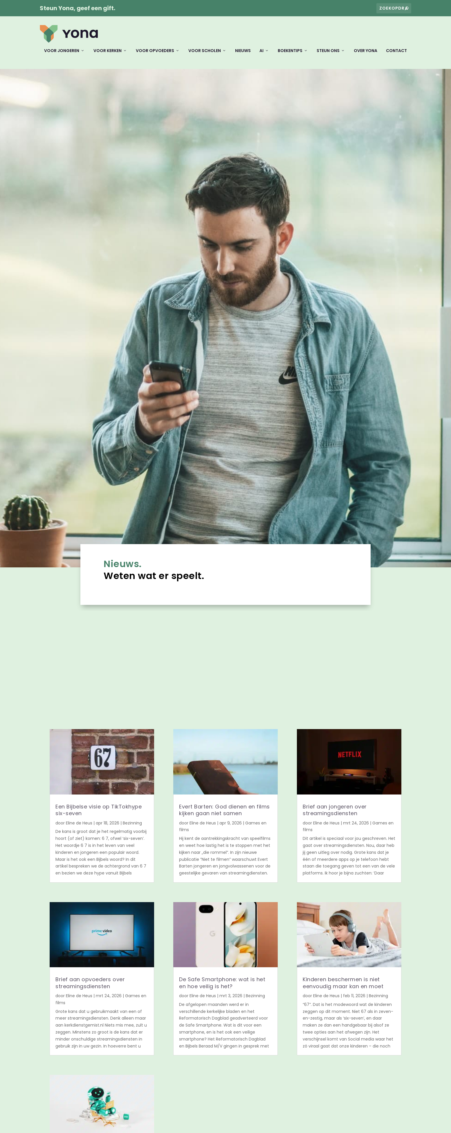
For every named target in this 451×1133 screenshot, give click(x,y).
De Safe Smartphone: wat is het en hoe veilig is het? (222, 987)
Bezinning (132, 827)
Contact (396, 55)
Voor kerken (107, 55)
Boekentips (290, 55)
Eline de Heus (79, 827)
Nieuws (243, 55)
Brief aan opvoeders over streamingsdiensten (90, 987)
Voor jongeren (61, 55)
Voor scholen (204, 55)
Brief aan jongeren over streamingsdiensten (335, 814)
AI (261, 55)
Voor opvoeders (155, 55)
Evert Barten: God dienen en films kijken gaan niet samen (224, 814)
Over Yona (365, 55)
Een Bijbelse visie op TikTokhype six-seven (98, 814)
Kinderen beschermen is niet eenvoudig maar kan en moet (344, 987)
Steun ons (328, 55)
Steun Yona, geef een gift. (77, 8)
